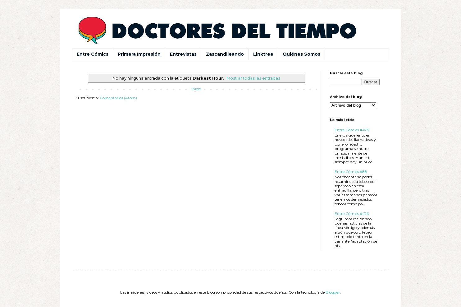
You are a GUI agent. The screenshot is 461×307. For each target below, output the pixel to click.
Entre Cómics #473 (352, 130)
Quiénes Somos (301, 54)
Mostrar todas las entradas (253, 78)
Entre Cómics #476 (352, 213)
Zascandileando (225, 54)
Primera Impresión (139, 54)
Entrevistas (183, 54)
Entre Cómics (92, 54)
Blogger (333, 292)
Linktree (263, 54)
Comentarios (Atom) (118, 97)
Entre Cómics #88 (351, 171)
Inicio (196, 88)
